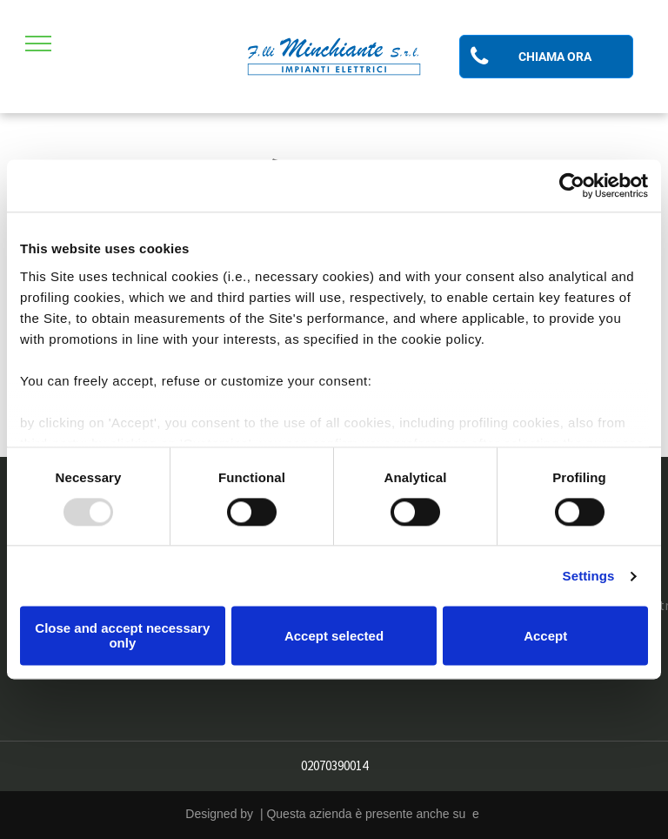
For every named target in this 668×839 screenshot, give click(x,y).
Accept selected (334, 635)
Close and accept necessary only (122, 636)
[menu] (38, 43)
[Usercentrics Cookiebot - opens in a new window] (572, 185)
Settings (589, 575)
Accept (545, 635)
